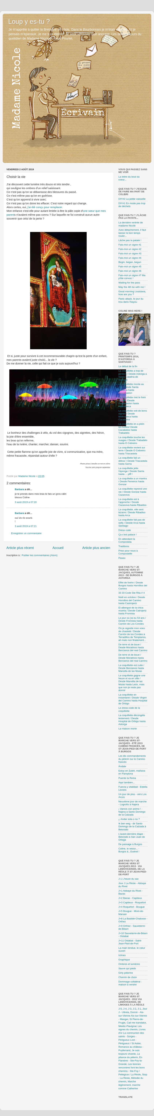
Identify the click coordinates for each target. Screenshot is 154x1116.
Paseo (121, 558)
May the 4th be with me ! (131, 287)
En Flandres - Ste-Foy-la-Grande (130, 1061)
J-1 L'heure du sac (128, 878)
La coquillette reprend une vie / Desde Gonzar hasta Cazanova (132, 491)
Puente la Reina (127, 778)
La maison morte (127, 728)
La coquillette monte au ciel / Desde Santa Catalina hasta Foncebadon (131, 388)
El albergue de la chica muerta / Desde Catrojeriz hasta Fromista (132, 610)
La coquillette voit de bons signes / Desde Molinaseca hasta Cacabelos (132, 415)
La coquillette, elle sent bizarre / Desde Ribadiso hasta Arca (131, 512)
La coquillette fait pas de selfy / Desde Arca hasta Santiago (131, 522)
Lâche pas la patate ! (129, 240)
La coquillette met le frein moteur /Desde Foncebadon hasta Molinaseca (132, 402)
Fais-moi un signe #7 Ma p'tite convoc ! (131, 277)
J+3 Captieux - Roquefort (132, 902)
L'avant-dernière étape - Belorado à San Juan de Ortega (131, 837)
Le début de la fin (127, 366)
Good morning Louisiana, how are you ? (132, 293)
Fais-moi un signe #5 (129, 266)
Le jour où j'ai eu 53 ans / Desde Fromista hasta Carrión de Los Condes (132, 621)
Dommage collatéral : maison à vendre (130, 983)
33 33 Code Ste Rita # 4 (131, 592)
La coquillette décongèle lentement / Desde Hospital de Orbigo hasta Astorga (132, 720)
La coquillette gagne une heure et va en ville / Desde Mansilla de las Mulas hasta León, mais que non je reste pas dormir (131, 683)
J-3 (130, 1008)
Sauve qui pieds (127, 968)
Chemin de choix (127, 977)
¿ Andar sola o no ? (129, 819)
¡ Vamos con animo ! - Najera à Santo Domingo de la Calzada (131, 811)
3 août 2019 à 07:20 (26, 502)
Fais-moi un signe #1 (129, 244)
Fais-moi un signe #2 (129, 249)
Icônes (122, 955)
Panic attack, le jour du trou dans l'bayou (130, 300)
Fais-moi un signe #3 (129, 253)
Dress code (124, 530)
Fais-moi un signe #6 (129, 271)
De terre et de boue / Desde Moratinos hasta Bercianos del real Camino (132, 647)
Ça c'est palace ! (127, 534)
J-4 (125, 1008)
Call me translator (136, 1022)
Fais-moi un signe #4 (129, 258)
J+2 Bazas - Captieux (130, 898)
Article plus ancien (96, 548)
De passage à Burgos (130, 844)
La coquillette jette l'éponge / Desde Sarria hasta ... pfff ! (131, 471)
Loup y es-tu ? (29, 21)
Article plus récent (20, 548)
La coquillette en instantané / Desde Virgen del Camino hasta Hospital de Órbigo (132, 699)
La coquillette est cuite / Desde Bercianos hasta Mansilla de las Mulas (131, 668)
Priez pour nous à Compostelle (128, 552)
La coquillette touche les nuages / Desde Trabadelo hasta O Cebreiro (132, 440)
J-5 (120, 1008)
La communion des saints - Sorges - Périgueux (131, 1036)
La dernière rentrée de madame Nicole (130, 224)
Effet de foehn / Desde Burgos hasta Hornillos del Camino (132, 585)
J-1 (139, 1008)
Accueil (57, 548)
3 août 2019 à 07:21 (26, 526)
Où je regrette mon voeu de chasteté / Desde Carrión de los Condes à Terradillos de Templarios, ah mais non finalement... (132, 634)
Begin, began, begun (129, 262)
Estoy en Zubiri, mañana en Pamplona (131, 772)
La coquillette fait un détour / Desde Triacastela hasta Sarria (132, 460)
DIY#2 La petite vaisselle (132, 199)
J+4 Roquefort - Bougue (131, 906)
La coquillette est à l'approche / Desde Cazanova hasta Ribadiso (132, 502)
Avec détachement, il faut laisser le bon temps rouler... (132, 232)
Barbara (19, 489)
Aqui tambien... (126, 782)
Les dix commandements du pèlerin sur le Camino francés (132, 759)
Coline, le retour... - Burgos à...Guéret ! (128, 850)
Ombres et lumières (129, 964)
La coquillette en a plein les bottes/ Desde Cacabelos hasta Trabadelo (131, 428)
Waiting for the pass (129, 282)
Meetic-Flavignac (127, 1026)
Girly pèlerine (125, 972)
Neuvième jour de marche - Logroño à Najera (132, 803)
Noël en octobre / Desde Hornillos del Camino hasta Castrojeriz (131, 600)
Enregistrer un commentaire (26, 533)
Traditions (123, 546)
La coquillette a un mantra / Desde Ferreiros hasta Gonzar (132, 481)
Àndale (122, 766)
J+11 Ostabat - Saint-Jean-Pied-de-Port (130, 942)
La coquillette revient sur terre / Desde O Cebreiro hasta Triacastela (131, 450)
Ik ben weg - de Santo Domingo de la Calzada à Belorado (132, 826)
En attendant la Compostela (126, 540)
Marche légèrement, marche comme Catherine (129, 1085)
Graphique (124, 959)
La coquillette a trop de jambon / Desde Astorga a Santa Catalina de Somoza (132, 375)
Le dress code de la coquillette (129, 709)
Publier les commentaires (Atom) (39, 555)
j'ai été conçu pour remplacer (45, 207)
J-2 (134, 1008)
